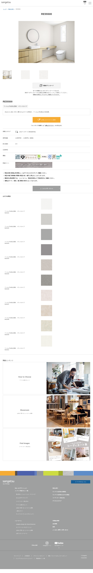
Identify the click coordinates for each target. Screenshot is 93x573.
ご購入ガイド (19, 515)
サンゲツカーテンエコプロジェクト (25, 518)
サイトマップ (17, 560)
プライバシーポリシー (39, 560)
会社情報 (55, 527)
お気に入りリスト (49, 129)
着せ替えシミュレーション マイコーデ (25, 498)
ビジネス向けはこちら (80, 486)
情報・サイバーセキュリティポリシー (57, 560)
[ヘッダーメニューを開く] (90, 3)
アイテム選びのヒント (21, 508)
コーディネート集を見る (22, 505)
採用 (54, 530)
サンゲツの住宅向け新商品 (59, 495)
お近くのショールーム (21, 537)
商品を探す (55, 492)
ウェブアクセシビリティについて (24, 562)
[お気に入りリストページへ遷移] (85, 3)
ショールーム (18, 524)
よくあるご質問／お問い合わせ (60, 534)
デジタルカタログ (57, 504)
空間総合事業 (56, 524)
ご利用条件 (27, 560)
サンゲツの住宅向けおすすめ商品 (61, 498)
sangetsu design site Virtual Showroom (25, 528)
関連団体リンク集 (40, 562)
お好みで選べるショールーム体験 (24, 512)
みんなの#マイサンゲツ (22, 501)
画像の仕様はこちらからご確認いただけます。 (46, 99)
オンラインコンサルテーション (24, 531)
